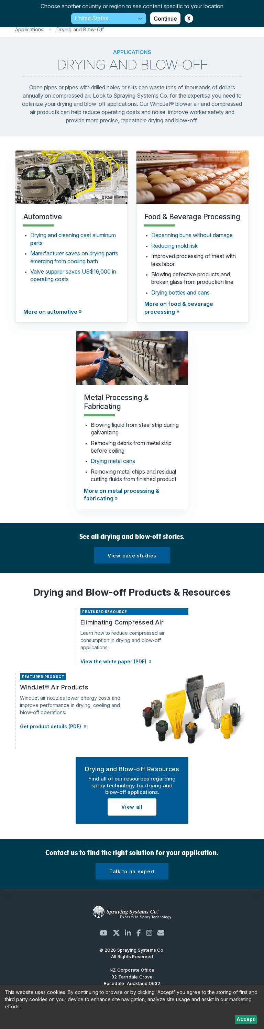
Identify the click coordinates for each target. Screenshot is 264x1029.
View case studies (132, 555)
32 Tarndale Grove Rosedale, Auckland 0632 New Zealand (132, 983)
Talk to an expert (132, 871)
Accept (245, 1019)
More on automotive (50, 311)
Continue (165, 18)
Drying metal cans (113, 460)
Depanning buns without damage (192, 235)
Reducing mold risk (174, 245)
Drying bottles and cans (180, 292)
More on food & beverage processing (178, 307)
